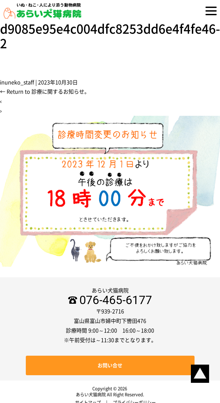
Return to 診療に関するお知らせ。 (45, 91)
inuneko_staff (17, 82)
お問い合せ (110, 365)
